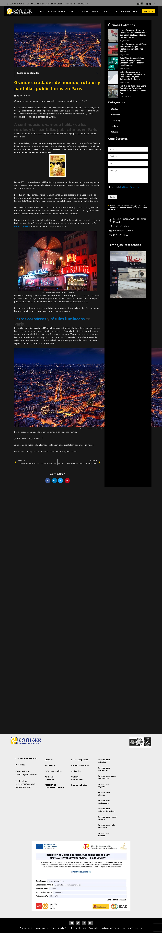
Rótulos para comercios (104, 769)
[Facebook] (147, 4)
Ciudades (115, 126)
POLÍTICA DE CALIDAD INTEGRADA (54, 786)
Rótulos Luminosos (80, 765)
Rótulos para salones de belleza (106, 809)
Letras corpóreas (30, 318)
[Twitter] (150, 4)
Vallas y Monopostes (77, 777)
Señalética (76, 771)
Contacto (49, 759)
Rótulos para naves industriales (107, 777)
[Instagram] (154, 4)
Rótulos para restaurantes (104, 801)
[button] (64, 11)
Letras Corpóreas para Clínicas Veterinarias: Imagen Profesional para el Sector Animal (133, 48)
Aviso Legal (50, 765)
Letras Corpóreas (79, 759)
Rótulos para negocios (104, 785)
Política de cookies (53, 771)
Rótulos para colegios (104, 760)
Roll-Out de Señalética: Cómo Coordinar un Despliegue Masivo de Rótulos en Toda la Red (133, 89)
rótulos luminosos (67, 318)
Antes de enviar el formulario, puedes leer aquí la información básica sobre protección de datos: (127, 208)
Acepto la (125, 187)
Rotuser (114, 132)
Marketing (115, 120)
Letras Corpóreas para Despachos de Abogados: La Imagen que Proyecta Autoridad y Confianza (132, 75)
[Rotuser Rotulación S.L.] (134, 775)
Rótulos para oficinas (104, 793)
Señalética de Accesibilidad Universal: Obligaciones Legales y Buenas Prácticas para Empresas (132, 61)
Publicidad (115, 114)
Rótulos (114, 109)
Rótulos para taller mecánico (107, 826)
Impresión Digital (79, 785)
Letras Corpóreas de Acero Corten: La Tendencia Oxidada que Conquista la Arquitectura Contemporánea (133, 34)
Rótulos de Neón (22, 226)
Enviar (112, 197)
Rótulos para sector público (107, 818)
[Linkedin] (84, 923)
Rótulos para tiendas (104, 834)
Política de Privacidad (129, 187)
